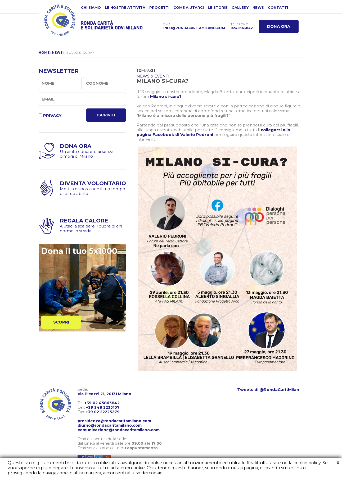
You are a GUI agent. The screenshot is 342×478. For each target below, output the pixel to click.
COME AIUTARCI (188, 7)
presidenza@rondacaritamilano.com (114, 420)
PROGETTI (159, 7)
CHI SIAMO (91, 7)
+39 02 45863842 (102, 402)
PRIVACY (52, 115)
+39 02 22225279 (103, 411)
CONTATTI (278, 7)
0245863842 (242, 28)
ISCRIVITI (106, 115)
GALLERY (240, 7)
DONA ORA (278, 26)
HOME (44, 52)
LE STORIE (218, 7)
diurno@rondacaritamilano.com (110, 425)
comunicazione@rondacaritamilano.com (119, 429)
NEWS (258, 7)
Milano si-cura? (166, 96)
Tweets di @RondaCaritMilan (268, 389)
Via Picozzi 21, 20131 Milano (104, 393)
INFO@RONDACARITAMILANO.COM (194, 28)
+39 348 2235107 (103, 407)
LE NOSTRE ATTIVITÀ (125, 7)
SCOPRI (61, 322)
